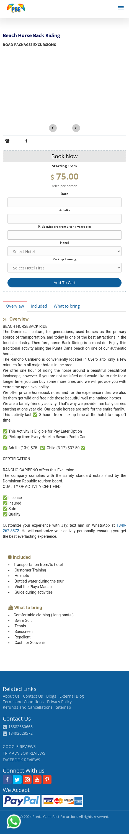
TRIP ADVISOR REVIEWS (24, 753)
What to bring (67, 306)
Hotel (64, 242)
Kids (64, 226)
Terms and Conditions (23, 702)
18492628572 (20, 733)
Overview (15, 306)
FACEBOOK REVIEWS (21, 759)
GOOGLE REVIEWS (19, 746)
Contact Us (33, 696)
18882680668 (20, 726)
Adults (64, 210)
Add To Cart (65, 282)
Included (39, 306)
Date (64, 193)
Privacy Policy (59, 702)
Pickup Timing (64, 259)
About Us (11, 696)
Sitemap (63, 707)
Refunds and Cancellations (28, 707)
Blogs (51, 696)
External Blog (72, 696)
